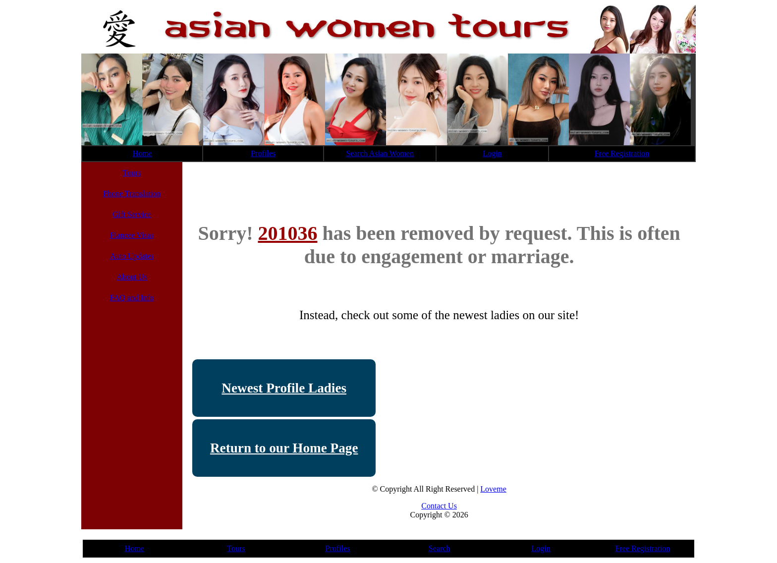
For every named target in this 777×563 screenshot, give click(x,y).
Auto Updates (132, 256)
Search (439, 548)
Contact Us (439, 506)
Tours (132, 173)
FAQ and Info (132, 297)
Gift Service (131, 214)
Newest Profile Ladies (284, 388)
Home (142, 153)
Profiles (263, 153)
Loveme (493, 489)
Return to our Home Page (284, 448)
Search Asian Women (380, 153)
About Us (131, 277)
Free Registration (622, 153)
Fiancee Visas (132, 235)
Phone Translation (132, 193)
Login (492, 153)
